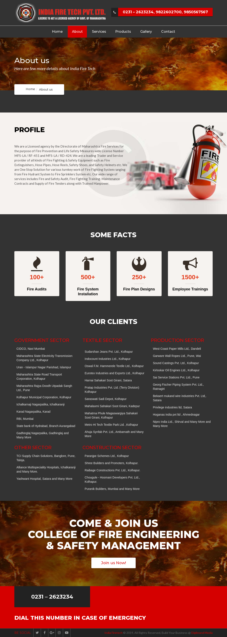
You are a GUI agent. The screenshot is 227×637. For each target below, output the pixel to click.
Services (99, 32)
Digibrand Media (202, 632)
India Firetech (113, 632)
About (77, 32)
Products (123, 32)
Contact (168, 32)
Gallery (146, 32)
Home (57, 32)
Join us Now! (113, 563)
